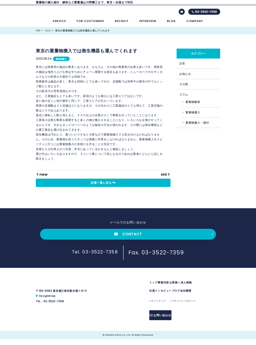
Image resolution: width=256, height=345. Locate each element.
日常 (182, 67)
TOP (38, 33)
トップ (153, 288)
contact (182, 13)
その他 (183, 87)
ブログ (48, 33)
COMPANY (195, 24)
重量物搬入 (61, 62)
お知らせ (185, 77)
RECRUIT (122, 24)
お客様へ (182, 288)
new (42, 177)
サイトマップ (158, 309)
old (165, 177)
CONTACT (128, 238)
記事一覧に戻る (103, 186)
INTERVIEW (147, 24)
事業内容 (167, 288)
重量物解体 (192, 105)
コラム (183, 97)
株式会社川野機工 (69, 13)
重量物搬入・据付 (197, 126)
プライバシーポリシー (184, 309)
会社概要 (193, 298)
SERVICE (59, 24)
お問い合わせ (165, 322)
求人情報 (197, 288)
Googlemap (48, 305)
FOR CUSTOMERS (90, 24)
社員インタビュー (160, 298)
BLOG (171, 24)
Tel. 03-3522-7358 (95, 257)
